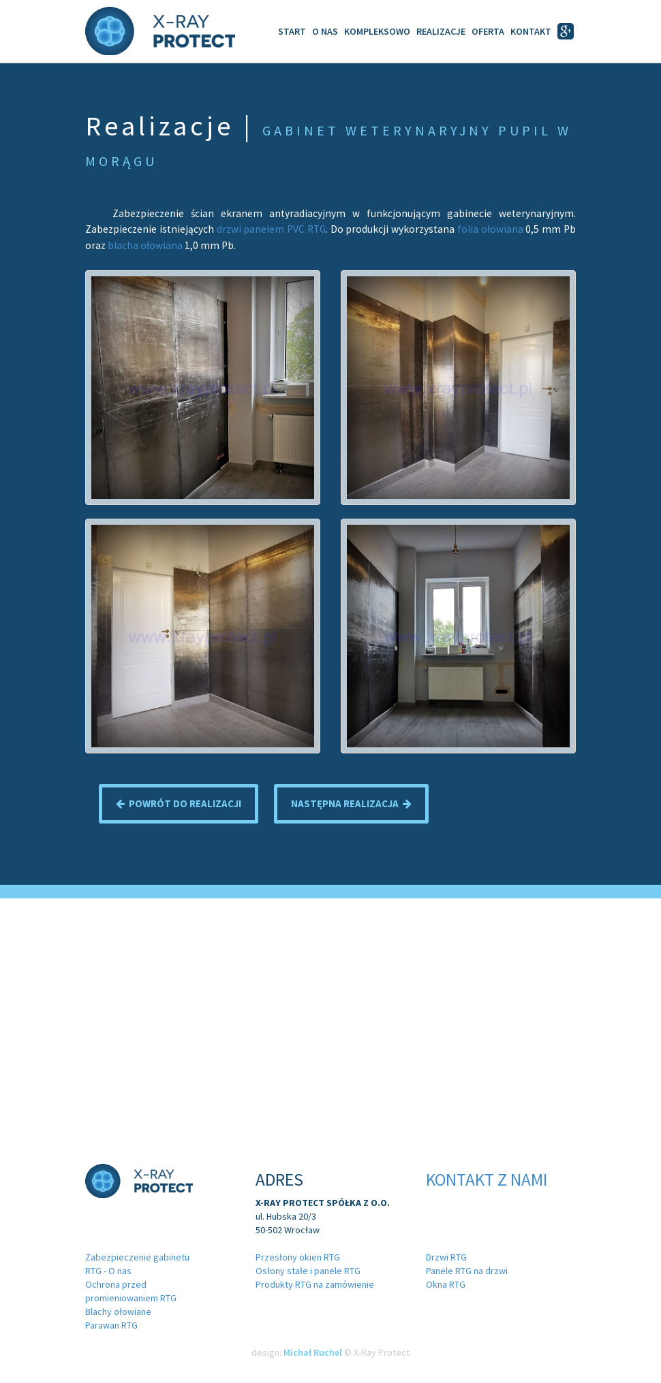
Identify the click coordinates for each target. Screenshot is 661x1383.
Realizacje (440, 31)
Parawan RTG (111, 1325)
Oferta (488, 31)
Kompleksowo (377, 31)
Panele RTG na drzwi (467, 1271)
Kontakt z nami (486, 1179)
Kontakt (530, 31)
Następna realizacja (351, 803)
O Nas (325, 31)
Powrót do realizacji (178, 803)
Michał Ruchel (312, 1352)
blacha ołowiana (145, 245)
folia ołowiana (490, 229)
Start (292, 31)
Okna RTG (445, 1284)
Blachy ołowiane (118, 1311)
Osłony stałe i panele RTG (308, 1271)
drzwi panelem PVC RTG (271, 229)
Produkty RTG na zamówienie (315, 1284)
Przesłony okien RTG (298, 1257)
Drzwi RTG (446, 1257)
